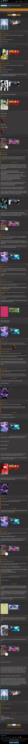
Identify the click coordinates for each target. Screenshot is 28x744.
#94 (26, 496)
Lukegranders (12, 199)
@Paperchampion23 (5, 436)
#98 (26, 637)
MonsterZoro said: (4, 33)
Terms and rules (8, 737)
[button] (1, 1)
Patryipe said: (3, 341)
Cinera (10, 252)
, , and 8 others (13, 195)
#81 (26, 31)
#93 (26, 475)
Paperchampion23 (12, 138)
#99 (26, 657)
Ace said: (3, 279)
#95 (26, 528)
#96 (26, 557)
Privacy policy (14, 737)
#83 (26, 92)
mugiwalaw (11, 464)
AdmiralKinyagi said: (4, 351)
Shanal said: (3, 368)
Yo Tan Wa (11, 625)
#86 (26, 210)
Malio (10, 80)
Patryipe (2, 7)
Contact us (3, 737)
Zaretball (10, 49)
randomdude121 (12, 604)
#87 (26, 232)
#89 (26, 318)
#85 (26, 150)
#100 (26, 701)
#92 (26, 434)
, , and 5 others (12, 686)
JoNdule (10, 307)
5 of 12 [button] (14, 14)
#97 (26, 615)
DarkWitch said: (4, 290)
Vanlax (10, 99)
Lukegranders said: (4, 234)
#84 (26, 111)
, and (11, 249)
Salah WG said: (4, 266)
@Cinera (2, 659)
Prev (10, 14)
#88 (26, 264)
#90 (26, 338)
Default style (3, 735)
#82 (26, 61)
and (9, 46)
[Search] (26, 1)
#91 (26, 400)
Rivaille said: (3, 152)
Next (18, 14)
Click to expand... (14, 162)
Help (18, 737)
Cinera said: (3, 402)
